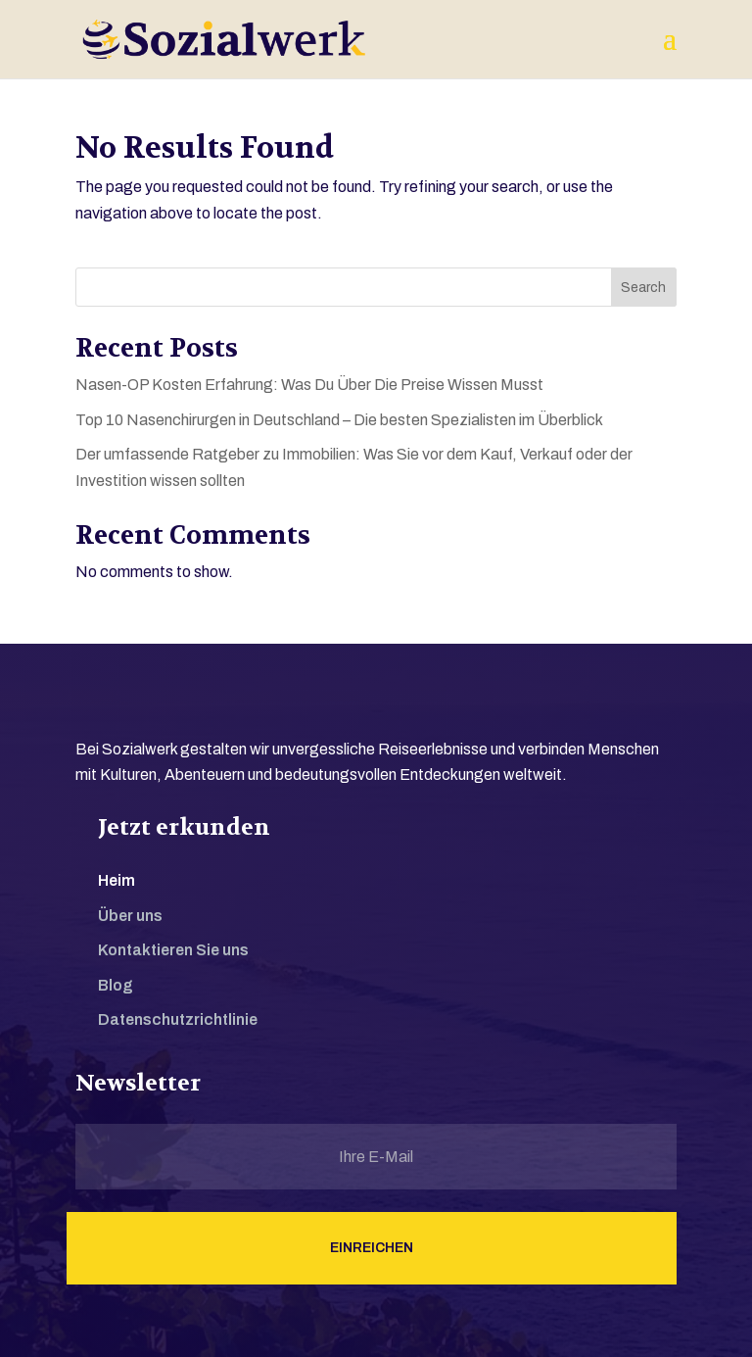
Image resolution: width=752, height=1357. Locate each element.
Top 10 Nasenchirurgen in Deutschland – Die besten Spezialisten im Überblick (339, 420)
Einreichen (371, 1247)
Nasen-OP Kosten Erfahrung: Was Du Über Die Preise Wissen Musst (309, 384)
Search (643, 287)
